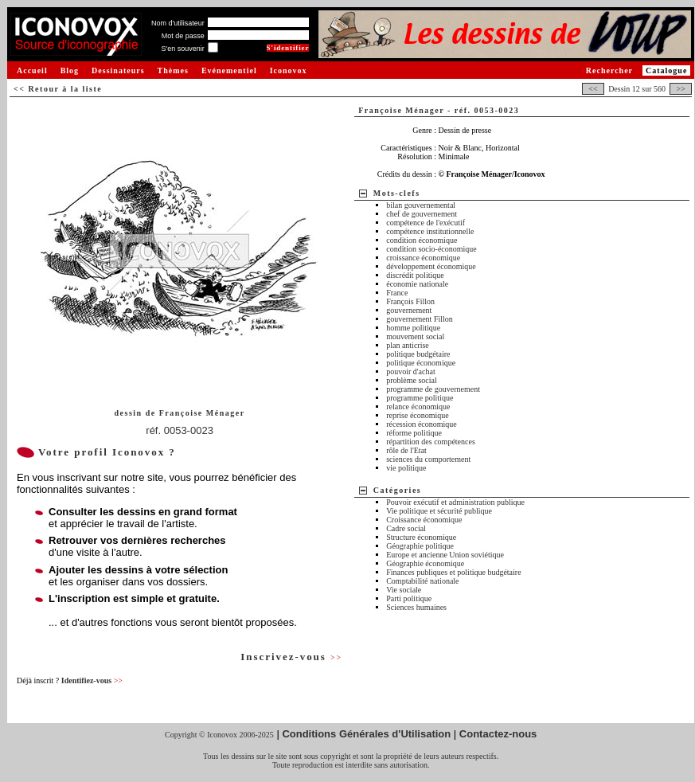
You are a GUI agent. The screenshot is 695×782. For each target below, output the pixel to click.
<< (593, 88)
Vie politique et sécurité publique (439, 510)
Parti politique (408, 598)
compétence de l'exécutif (425, 222)
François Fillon (410, 301)
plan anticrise (407, 345)
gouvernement (408, 310)
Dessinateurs (118, 70)
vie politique (406, 467)
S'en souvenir (182, 49)
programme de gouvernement (433, 389)
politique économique (420, 362)
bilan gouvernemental (420, 205)
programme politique (419, 397)
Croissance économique (424, 519)
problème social (411, 380)
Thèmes (173, 70)
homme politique (413, 327)
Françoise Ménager (202, 413)
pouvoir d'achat (410, 371)
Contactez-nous (498, 734)
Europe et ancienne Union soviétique (445, 554)
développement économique (430, 266)
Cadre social (406, 528)
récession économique (421, 424)
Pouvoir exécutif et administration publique (455, 502)
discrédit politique (415, 275)
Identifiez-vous (92, 680)
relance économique (418, 406)
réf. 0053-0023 (179, 430)
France (397, 292)
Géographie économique (425, 563)
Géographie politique (420, 546)
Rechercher (609, 70)
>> (680, 88)
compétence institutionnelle (430, 231)
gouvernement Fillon (419, 319)
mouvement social (415, 336)
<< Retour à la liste (58, 88)
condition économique (421, 240)
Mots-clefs (396, 193)
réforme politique (414, 432)
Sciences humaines (416, 607)
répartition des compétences (430, 441)
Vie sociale (403, 589)
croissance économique (423, 257)
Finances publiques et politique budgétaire (453, 572)
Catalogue (666, 70)
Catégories (397, 490)
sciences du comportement (428, 459)
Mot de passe (183, 36)
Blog (70, 70)
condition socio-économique (431, 248)
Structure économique (421, 537)
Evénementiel (229, 70)
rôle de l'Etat (406, 450)
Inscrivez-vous (291, 657)
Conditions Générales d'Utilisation (366, 734)
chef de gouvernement (421, 213)
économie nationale (417, 284)
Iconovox (288, 70)
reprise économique (417, 415)
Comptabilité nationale (422, 581)
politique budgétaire (418, 354)
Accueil (32, 70)
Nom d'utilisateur (178, 23)
